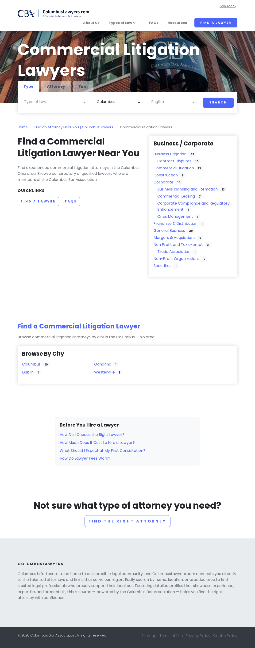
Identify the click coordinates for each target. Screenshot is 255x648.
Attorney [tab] (56, 86)
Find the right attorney (127, 521)
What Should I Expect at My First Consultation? (102, 450)
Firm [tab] (83, 86)
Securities (162, 265)
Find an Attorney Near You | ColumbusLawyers (74, 127)
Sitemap (149, 635)
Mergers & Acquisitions (174, 237)
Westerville (104, 372)
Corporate (163, 182)
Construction (166, 175)
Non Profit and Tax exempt (178, 244)
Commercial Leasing (176, 196)
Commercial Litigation (174, 168)
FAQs (153, 22)
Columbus (31, 364)
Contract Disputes (174, 161)
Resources (177, 22)
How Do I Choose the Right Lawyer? (92, 434)
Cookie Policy (225, 635)
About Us (91, 22)
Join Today (228, 6)
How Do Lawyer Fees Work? (85, 458)
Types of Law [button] (120, 22)
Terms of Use (171, 635)
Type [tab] (28, 86)
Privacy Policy (198, 635)
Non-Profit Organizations (177, 258)
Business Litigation (170, 154)
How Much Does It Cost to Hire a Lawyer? (97, 442)
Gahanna (102, 364)
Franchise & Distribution (175, 223)
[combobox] (54, 103)
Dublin (28, 372)
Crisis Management (175, 216)
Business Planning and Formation (187, 189)
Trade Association (173, 251)
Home (23, 127)
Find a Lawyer (216, 23)
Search (218, 102)
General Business (169, 230)
